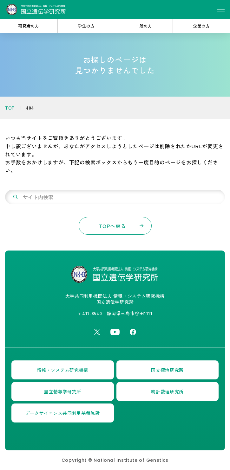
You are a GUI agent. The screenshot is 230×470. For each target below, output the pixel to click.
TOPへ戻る (112, 226)
